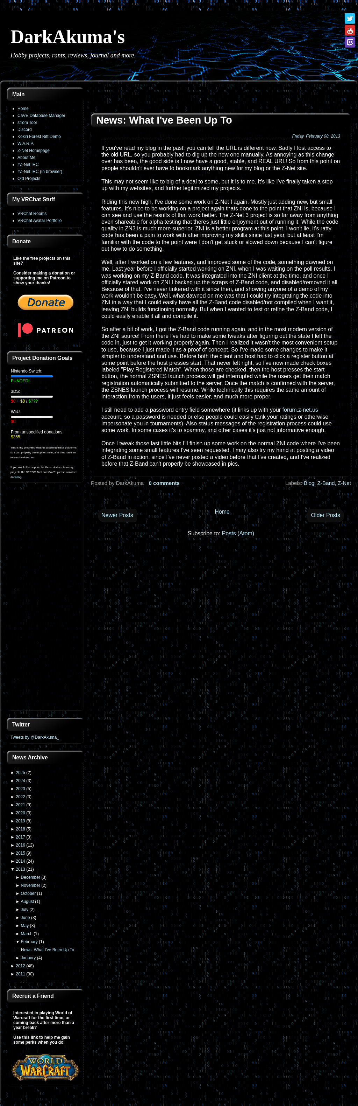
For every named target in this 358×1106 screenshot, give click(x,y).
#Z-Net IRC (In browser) (39, 171)
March (27, 933)
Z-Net (344, 483)
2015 (20, 853)
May (25, 925)
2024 (20, 780)
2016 (20, 845)
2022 (20, 796)
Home (23, 108)
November (30, 885)
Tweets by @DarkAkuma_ (34, 737)
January (28, 957)
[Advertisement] (45, 601)
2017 (20, 837)
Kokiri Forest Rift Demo (39, 136)
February (29, 941)
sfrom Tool (27, 122)
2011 (20, 974)
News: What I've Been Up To (47, 949)
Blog (309, 483)
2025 (20, 772)
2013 (20, 869)
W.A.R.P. (25, 143)
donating (15, 477)
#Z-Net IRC (28, 164)
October (28, 893)
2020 (20, 813)
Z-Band (326, 483)
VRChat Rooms (31, 213)
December (30, 877)
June (25, 917)
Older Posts (325, 515)
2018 (20, 829)
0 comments (164, 483)
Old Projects (28, 178)
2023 (20, 788)
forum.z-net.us (300, 410)
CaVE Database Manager (41, 115)
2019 (20, 821)
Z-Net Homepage (33, 150)
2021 (20, 804)
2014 (20, 861)
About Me (26, 157)
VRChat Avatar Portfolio (39, 220)
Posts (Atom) (238, 533)
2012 (20, 966)
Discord (24, 129)
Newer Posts (117, 515)
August (27, 901)
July (24, 909)
